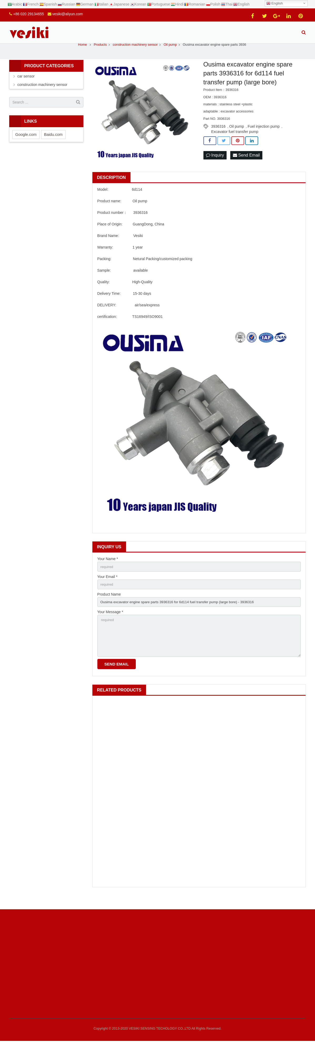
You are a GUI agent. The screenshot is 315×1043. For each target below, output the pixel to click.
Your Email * (107, 586)
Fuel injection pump (263, 135)
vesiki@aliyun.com (67, 14)
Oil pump (236, 135)
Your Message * (110, 623)
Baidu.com (53, 143)
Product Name (109, 604)
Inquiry (215, 164)
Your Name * (107, 568)
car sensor (25, 85)
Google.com (26, 143)
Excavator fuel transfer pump (234, 141)
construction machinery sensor (42, 94)
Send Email (246, 164)
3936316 (218, 135)
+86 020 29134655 (28, 14)
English (274, 3)
